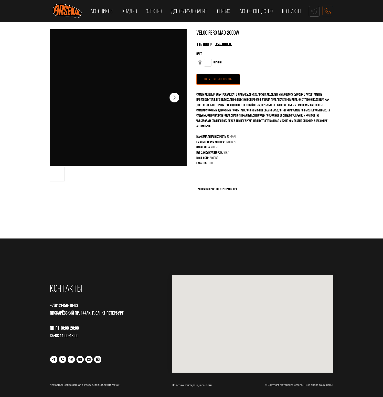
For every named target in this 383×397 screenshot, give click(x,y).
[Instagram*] (97, 359)
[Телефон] (62, 359)
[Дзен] (89, 359)
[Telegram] (53, 359)
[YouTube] (80, 359)
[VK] (71, 359)
